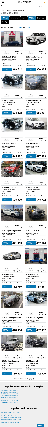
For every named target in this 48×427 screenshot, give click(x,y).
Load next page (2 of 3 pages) (24, 379)
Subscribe (44, 6)
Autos (3, 6)
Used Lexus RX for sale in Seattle (9, 421)
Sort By (5, 22)
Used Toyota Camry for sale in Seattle (10, 415)
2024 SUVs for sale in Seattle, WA (9, 392)
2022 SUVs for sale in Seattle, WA (9, 395)
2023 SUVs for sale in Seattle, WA (9, 394)
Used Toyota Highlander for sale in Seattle (11, 414)
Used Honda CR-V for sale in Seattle (10, 422)
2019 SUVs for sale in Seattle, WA (9, 400)
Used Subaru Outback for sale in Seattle (11, 419)
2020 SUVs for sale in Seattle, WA (9, 399)
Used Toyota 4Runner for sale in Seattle (11, 417)
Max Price (41, 18)
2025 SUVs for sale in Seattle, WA (9, 390)
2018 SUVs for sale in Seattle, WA (9, 402)
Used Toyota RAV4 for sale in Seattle (10, 412)
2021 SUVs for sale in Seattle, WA (9, 397)
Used (5, 18)
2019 (31, 18)
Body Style (15, 18)
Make (24, 18)
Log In (39, 6)
